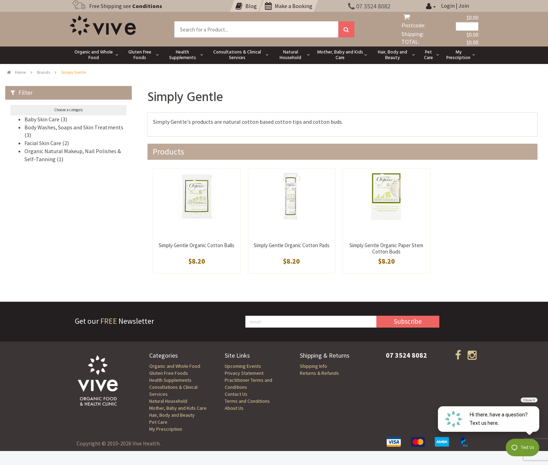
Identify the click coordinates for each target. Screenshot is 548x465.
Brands (43, 72)
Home (16, 72)
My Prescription (165, 429)
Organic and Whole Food (174, 366)
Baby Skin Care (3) (45, 119)
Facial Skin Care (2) (46, 143)
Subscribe (408, 321)
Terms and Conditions (247, 401)
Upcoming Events (243, 366)
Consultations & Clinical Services (173, 390)
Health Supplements (170, 380)
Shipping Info (313, 366)
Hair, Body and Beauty (172, 415)
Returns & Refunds (319, 373)
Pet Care (158, 422)
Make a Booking (288, 5)
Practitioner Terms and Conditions (248, 383)
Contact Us (236, 394)
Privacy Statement (244, 373)
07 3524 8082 (369, 6)
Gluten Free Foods (168, 373)
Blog (246, 5)
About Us (234, 408)
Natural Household (168, 401)
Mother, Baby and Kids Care (178, 408)
